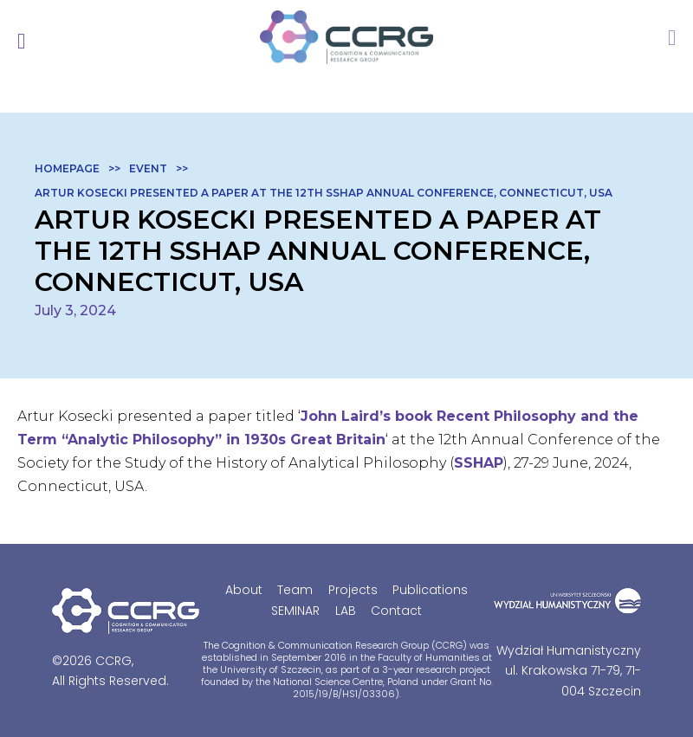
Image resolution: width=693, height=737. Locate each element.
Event (148, 168)
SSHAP (478, 463)
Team (295, 589)
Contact (396, 610)
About (243, 589)
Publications (430, 589)
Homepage (67, 168)
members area (672, 41)
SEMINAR (295, 610)
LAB (345, 610)
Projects (353, 589)
